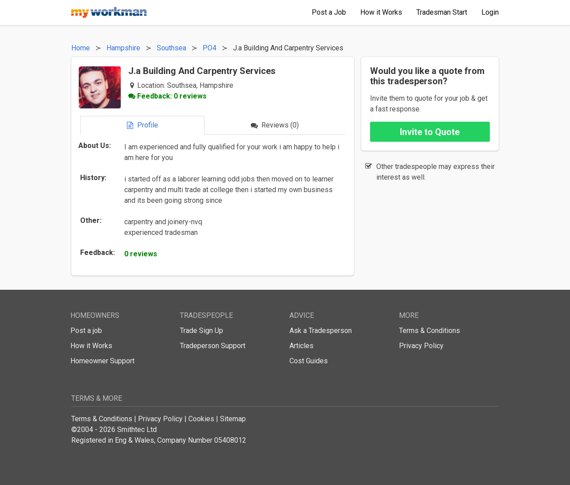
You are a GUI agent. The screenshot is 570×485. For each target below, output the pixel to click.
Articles (301, 345)
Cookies (201, 419)
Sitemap (233, 419)
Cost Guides (308, 361)
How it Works (91, 345)
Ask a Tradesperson (320, 330)
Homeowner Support (102, 361)
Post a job (86, 330)
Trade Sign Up (201, 330)
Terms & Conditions (429, 330)
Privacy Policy (421, 345)
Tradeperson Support (212, 345)
